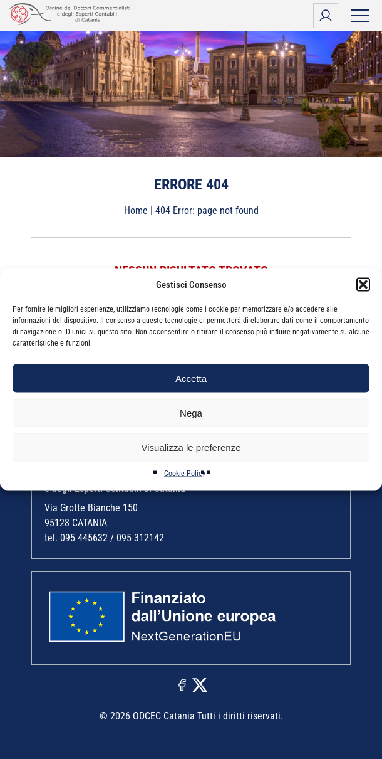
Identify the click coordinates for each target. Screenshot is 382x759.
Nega (191, 412)
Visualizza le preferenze (191, 447)
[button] (363, 285)
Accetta (191, 378)
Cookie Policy (184, 473)
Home (136, 210)
